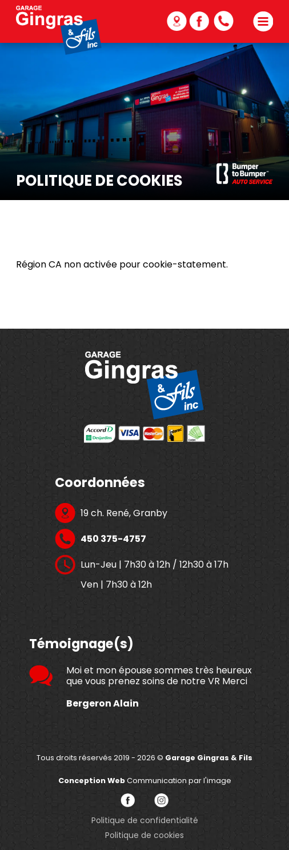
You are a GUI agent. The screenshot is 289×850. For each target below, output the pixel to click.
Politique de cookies (144, 835)
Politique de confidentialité (144, 820)
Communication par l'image (144, 780)
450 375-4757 (241, 21)
